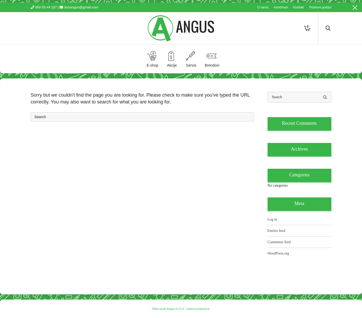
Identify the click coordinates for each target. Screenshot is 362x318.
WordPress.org (278, 253)
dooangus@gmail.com (81, 7)
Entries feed (276, 231)
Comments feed (279, 242)
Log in (272, 219)
